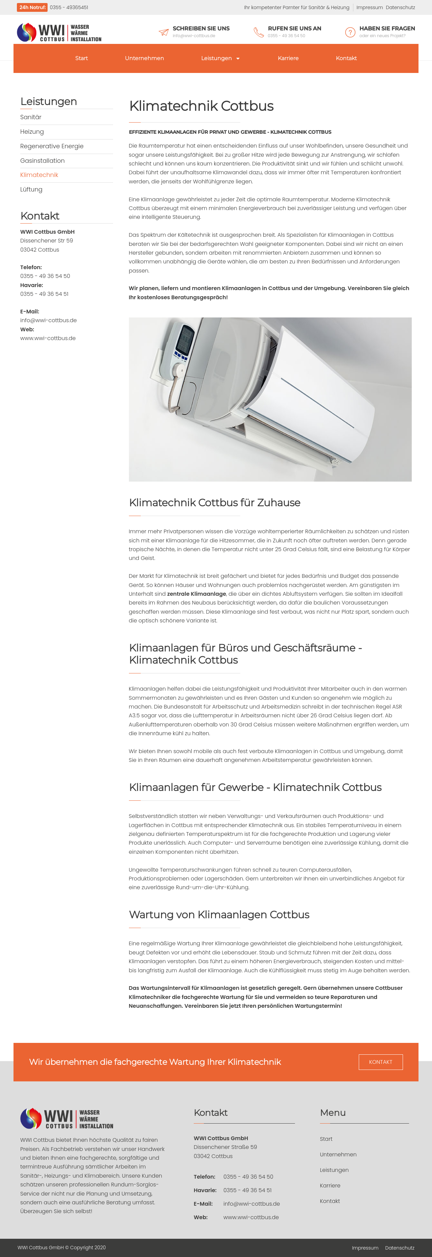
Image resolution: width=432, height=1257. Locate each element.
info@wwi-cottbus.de (251, 1204)
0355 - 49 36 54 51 (247, 1191)
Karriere (288, 58)
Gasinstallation (42, 159)
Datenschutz (400, 7)
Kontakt (346, 58)
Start (81, 58)
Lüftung (31, 188)
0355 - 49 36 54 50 (248, 1177)
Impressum (370, 7)
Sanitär (31, 117)
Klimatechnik (39, 174)
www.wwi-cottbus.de (251, 1218)
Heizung (32, 131)
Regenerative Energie (52, 145)
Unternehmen (144, 58)
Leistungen (221, 58)
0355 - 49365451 (68, 7)
